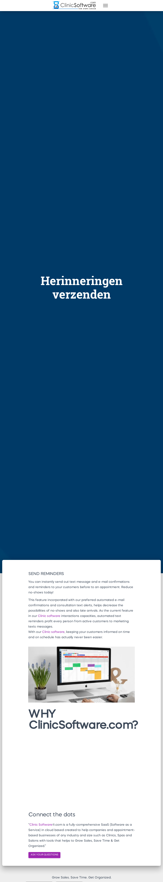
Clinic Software (40, 824)
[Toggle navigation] (105, 5)
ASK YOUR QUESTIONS (44, 855)
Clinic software (49, 616)
